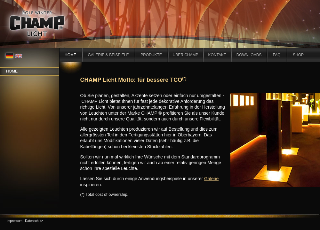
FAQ (276, 55)
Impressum (14, 221)
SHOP (298, 55)
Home (12, 71)
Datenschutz (34, 221)
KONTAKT (217, 55)
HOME (70, 55)
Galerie (211, 178)
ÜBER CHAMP (185, 55)
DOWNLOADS (249, 55)
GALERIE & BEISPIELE (108, 55)
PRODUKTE (151, 55)
